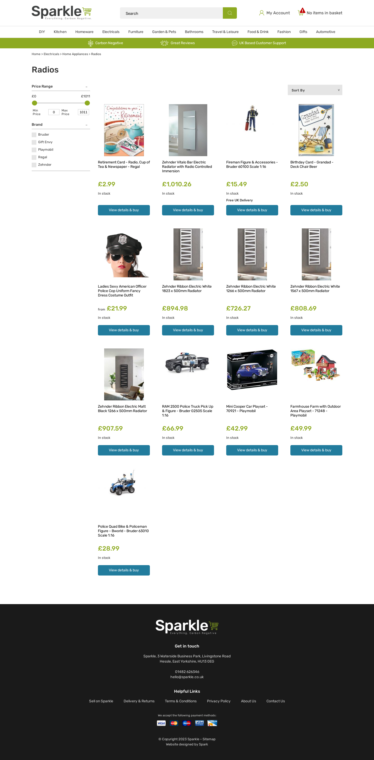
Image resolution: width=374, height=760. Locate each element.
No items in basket (324, 12)
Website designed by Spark (187, 744)
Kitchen (60, 32)
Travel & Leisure (225, 32)
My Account (278, 12)
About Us (248, 701)
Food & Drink (258, 32)
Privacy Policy (219, 701)
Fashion (284, 32)
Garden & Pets (164, 32)
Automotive (325, 32)
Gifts (303, 32)
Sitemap (209, 739)
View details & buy (124, 210)
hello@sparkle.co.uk (187, 677)
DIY (42, 32)
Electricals (110, 32)
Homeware (84, 32)
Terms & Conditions (181, 701)
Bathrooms (194, 32)
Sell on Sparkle (101, 701)
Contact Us (275, 701)
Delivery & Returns (139, 701)
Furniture (135, 32)
